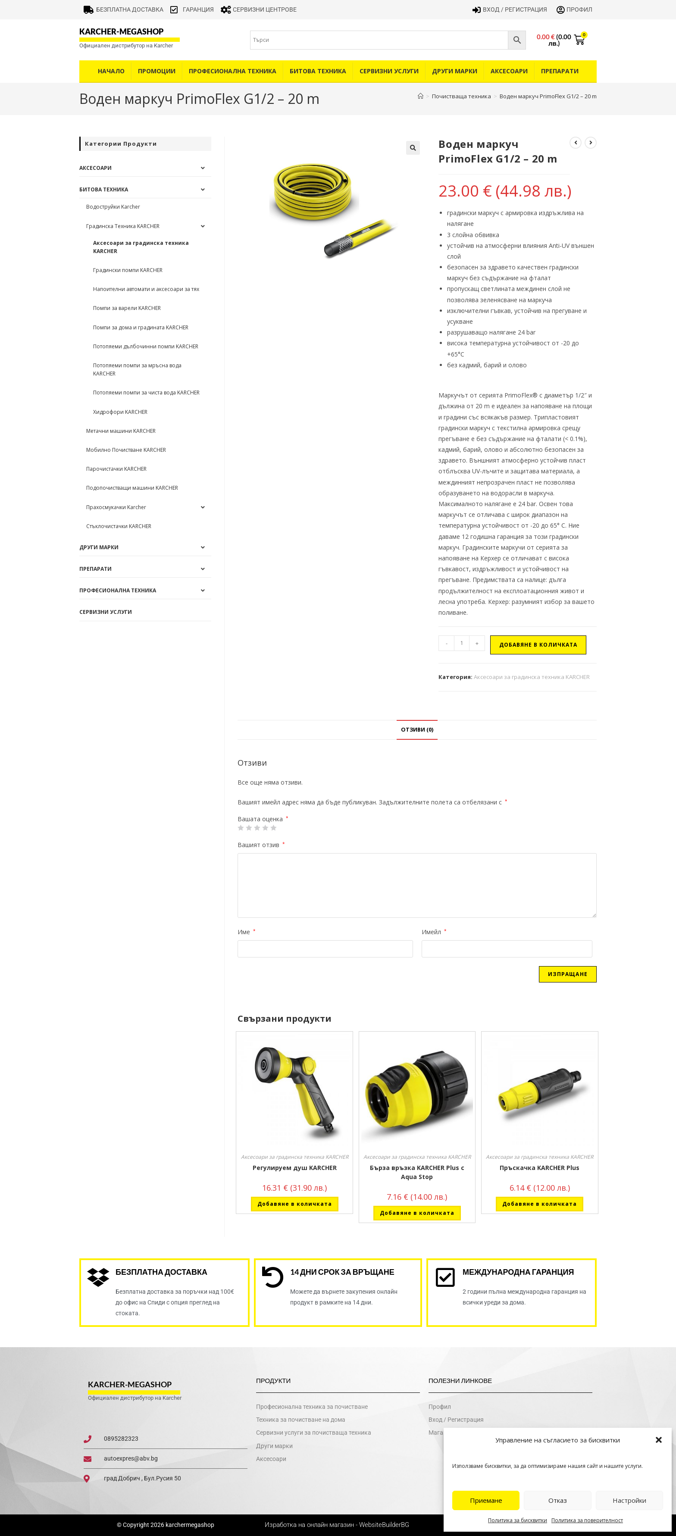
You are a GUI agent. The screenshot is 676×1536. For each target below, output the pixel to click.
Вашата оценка (263, 819)
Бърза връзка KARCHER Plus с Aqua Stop (417, 1172)
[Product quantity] (461, 643)
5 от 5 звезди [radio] (273, 828)
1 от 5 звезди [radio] (241, 828)
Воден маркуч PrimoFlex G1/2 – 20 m (548, 96)
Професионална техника (232, 71)
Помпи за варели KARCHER (127, 308)
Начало (111, 71)
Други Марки (454, 71)
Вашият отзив (261, 845)
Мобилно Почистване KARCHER (126, 450)
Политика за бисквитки (517, 1520)
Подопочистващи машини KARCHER (132, 487)
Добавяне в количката (538, 644)
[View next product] (591, 143)
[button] (658, 1440)
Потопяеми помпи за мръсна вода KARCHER (137, 369)
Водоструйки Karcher (113, 206)
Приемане (486, 1500)
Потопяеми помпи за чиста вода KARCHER (146, 392)
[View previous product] (576, 143)
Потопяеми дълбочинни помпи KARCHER (145, 346)
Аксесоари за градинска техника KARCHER (532, 677)
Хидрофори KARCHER (120, 412)
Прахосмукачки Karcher (116, 507)
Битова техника (318, 71)
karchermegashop (189, 1524)
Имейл (434, 932)
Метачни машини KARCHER (121, 431)
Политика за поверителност (587, 1520)
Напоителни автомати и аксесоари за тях (146, 289)
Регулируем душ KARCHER (295, 1168)
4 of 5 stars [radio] (265, 828)
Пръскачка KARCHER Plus (539, 1168)
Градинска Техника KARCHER (123, 226)
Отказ (557, 1500)
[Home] (420, 96)
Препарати (560, 71)
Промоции (156, 71)
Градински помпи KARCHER (128, 270)
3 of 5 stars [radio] (257, 828)
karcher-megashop (121, 31)
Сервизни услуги (389, 71)
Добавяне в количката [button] (294, 1204)
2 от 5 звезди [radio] (249, 828)
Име (247, 932)
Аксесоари (509, 71)
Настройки (629, 1500)
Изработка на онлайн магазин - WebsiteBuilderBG (338, 1525)
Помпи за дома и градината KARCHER (140, 327)
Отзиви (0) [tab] (417, 729)
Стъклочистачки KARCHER (118, 526)
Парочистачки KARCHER (116, 468)
